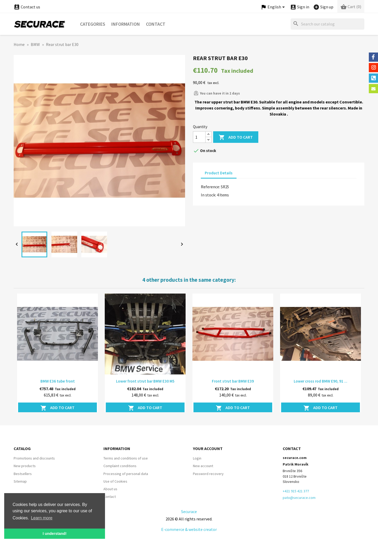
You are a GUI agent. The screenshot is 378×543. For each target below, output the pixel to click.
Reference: (210, 186)
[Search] (327, 24)
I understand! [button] (54, 533)
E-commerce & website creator (189, 529)
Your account (208, 448)
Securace (189, 511)
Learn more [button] (41, 518)
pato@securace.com (299, 497)
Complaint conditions (119, 465)
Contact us (27, 6)
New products (25, 465)
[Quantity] (199, 137)
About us (110, 489)
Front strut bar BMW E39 (233, 381)
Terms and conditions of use (125, 458)
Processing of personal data (125, 473)
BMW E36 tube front (57, 381)
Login (197, 458)
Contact (155, 24)
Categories (92, 24)
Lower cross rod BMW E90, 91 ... (320, 381)
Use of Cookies (115, 481)
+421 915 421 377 (296, 491)
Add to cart (236, 137)
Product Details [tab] (219, 172)
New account (203, 465)
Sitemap (20, 481)
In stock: (208, 194)
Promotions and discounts (34, 458)
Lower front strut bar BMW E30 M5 (145, 381)
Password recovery (208, 473)
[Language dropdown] (273, 7)
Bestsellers (23, 473)
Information (125, 24)
